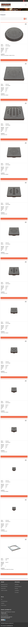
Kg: (1, 91)
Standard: (2, 49)
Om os (2, 596)
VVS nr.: (2, 44)
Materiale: (2, 48)
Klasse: (2, 50)
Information (17, 582)
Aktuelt (2, 582)
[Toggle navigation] (25, 5)
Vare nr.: (2, 85)
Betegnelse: (3, 54)
